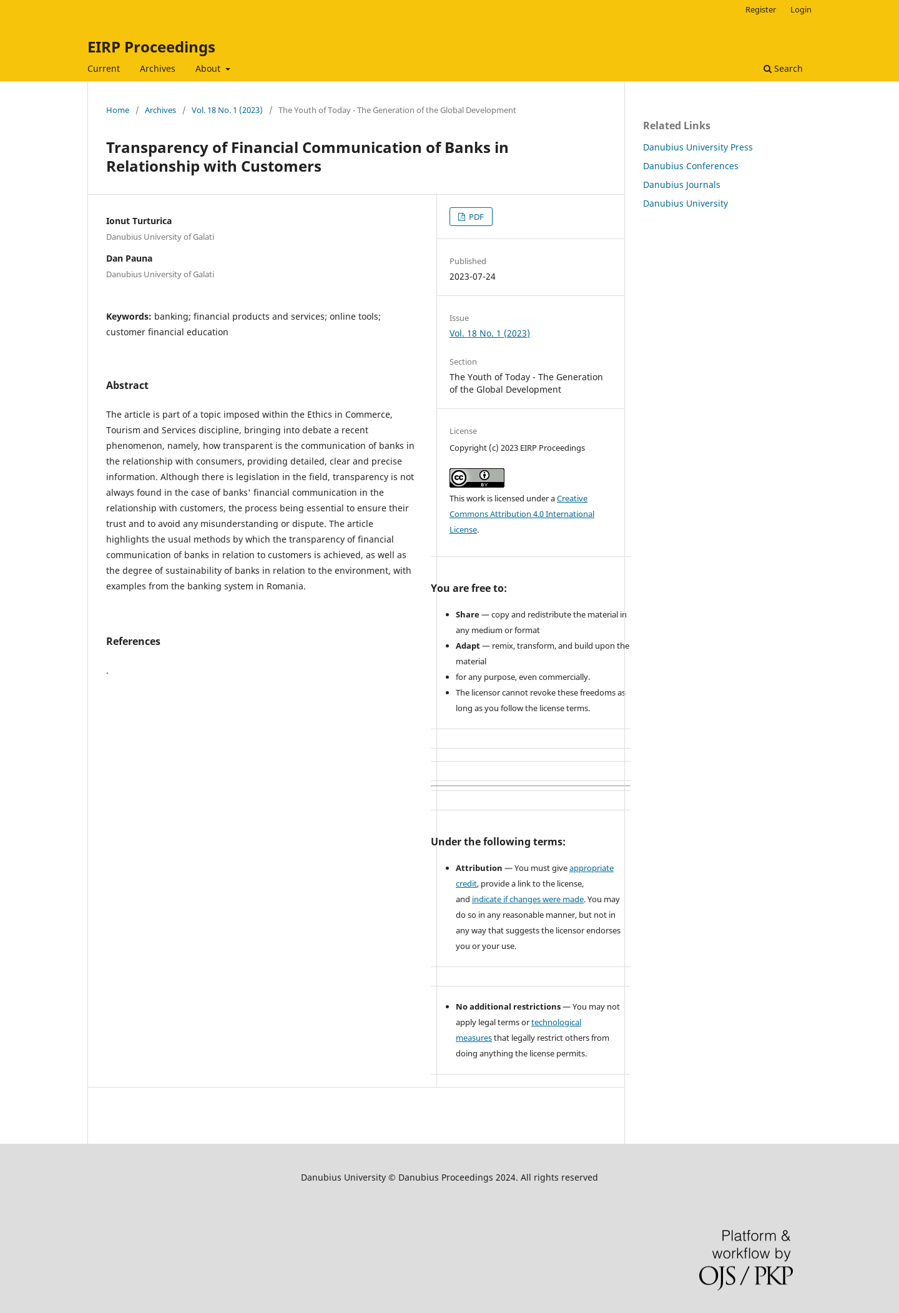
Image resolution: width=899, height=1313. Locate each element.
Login (801, 9)
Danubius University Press (698, 147)
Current (103, 68)
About (209, 68)
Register (760, 9)
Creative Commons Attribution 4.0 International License (522, 514)
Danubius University (685, 203)
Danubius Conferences (691, 166)
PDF (475, 216)
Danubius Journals (681, 184)
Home (117, 110)
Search (783, 68)
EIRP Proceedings (151, 46)
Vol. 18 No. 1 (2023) (227, 110)
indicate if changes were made (528, 899)
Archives (157, 68)
